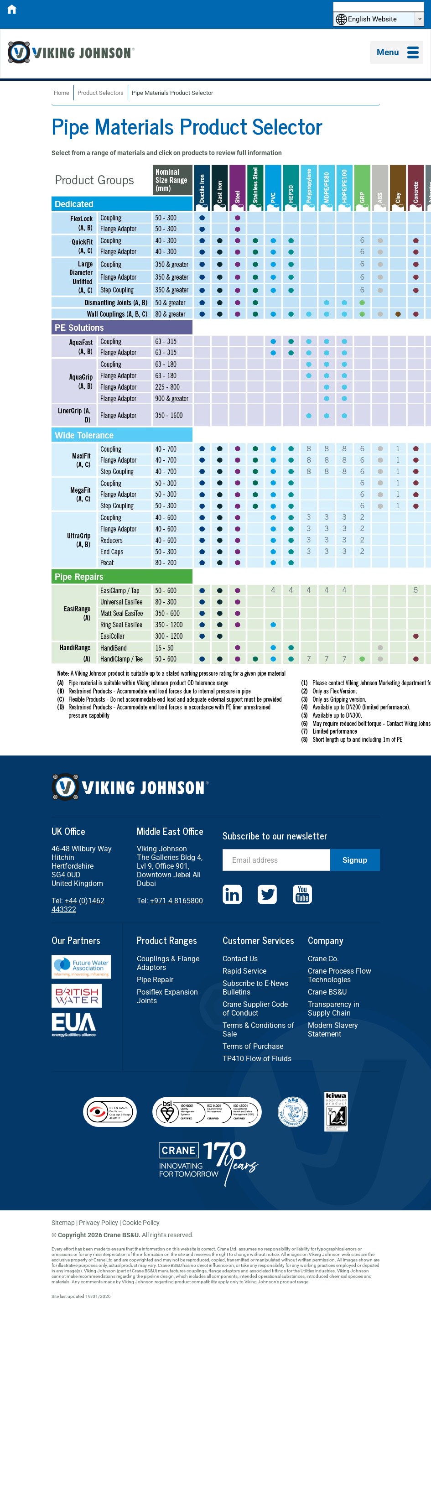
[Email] (276, 860)
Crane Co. (323, 958)
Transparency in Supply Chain (333, 1008)
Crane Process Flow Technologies (339, 975)
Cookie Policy (141, 1222)
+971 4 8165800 (176, 900)
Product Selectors (101, 92)
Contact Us (240, 958)
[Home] (12, 12)
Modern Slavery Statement (333, 1029)
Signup (355, 860)
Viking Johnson (72, 53)
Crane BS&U (327, 992)
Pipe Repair (155, 979)
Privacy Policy (98, 1222)
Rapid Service (244, 971)
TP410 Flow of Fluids (257, 1058)
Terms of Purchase (253, 1046)
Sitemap (63, 1222)
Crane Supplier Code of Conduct (255, 1008)
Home (61, 92)
